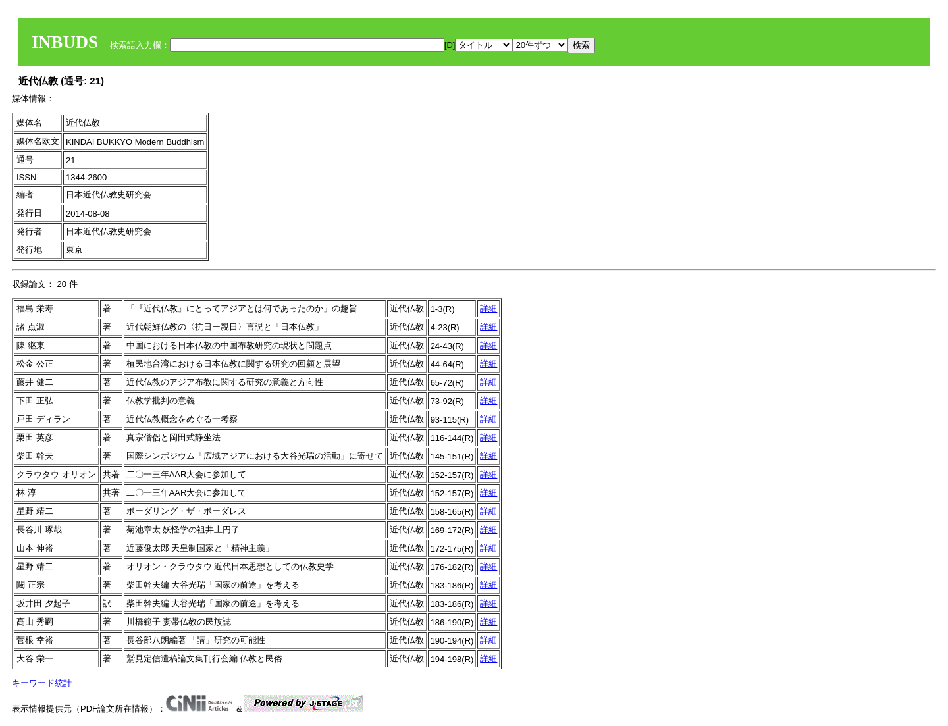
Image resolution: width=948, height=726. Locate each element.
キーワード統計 (42, 683)
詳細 (488, 308)
